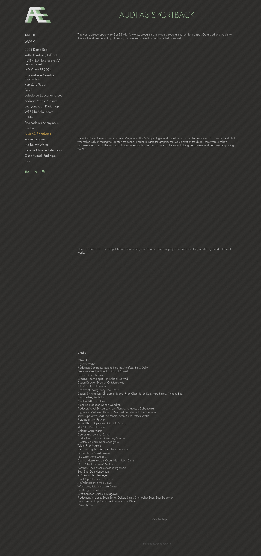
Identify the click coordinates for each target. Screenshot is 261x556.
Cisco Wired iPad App (40, 155)
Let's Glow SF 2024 (38, 70)
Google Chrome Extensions (43, 150)
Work (30, 42)
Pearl (28, 90)
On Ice (29, 128)
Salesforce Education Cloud (44, 95)
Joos (27, 161)
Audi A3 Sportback (38, 133)
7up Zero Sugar (35, 84)
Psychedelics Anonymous (41, 123)
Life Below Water (36, 144)
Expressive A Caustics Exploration (39, 77)
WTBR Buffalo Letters (39, 112)
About (30, 35)
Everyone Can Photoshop (42, 106)
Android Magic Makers (41, 101)
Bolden (29, 117)
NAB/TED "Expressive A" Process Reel (42, 62)
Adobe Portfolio (163, 543)
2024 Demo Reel (36, 49)
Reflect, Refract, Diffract (41, 55)
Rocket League (35, 139)
